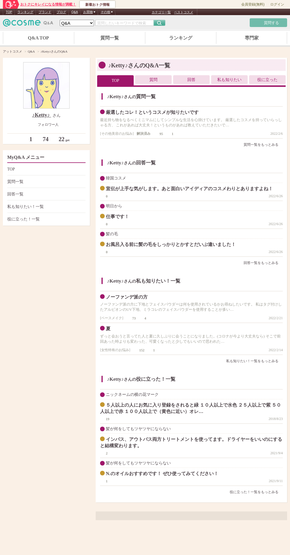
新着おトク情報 (97, 5)
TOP (9, 12)
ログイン (277, 4)
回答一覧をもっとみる (263, 263)
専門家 (252, 37)
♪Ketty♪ (41, 115)
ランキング (25, 12)
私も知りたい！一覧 (45, 206)
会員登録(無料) (252, 4)
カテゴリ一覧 (161, 12)
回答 (191, 80)
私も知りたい (229, 80)
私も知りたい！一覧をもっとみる (254, 361)
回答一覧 (45, 194)
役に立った (267, 80)
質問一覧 (109, 37)
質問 (153, 80)
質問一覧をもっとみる (263, 144)
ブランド (45, 12)
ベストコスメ (183, 12)
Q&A (74, 12)
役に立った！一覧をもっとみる (256, 492)
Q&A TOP (38, 37)
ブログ (61, 12)
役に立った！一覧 (45, 219)
